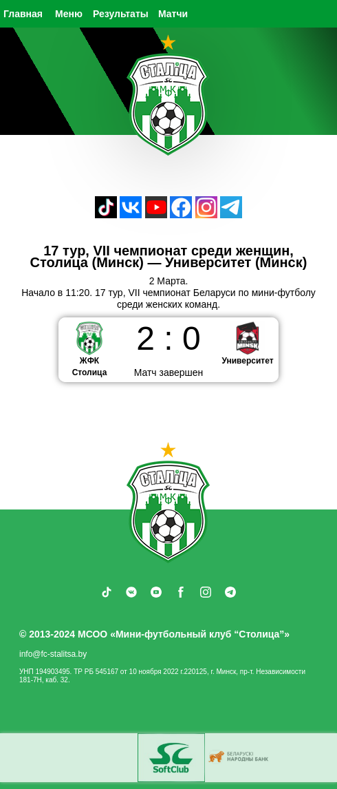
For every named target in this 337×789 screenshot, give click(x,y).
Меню (69, 13)
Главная (23, 13)
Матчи (173, 13)
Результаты (121, 13)
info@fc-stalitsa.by (53, 654)
